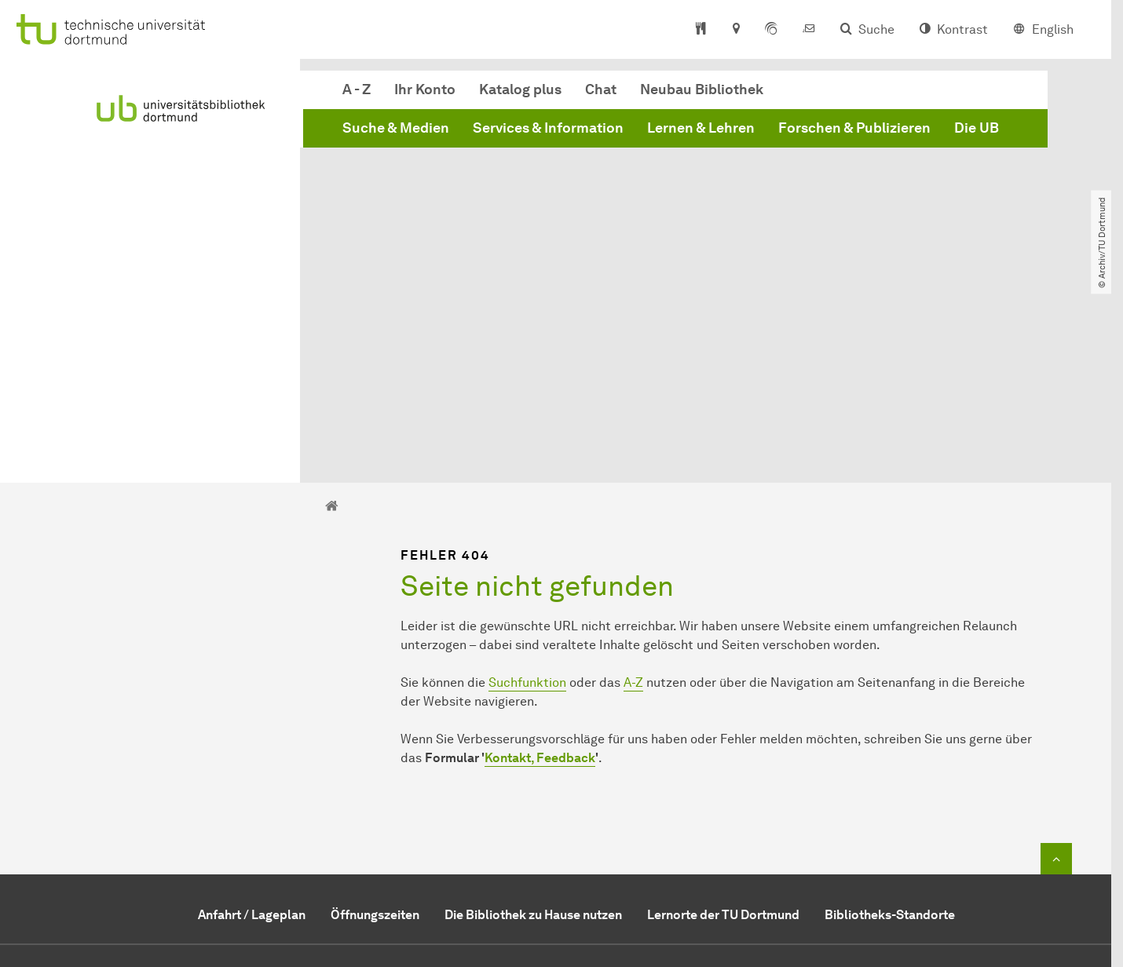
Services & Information (548, 128)
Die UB (976, 128)
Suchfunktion (527, 505)
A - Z (356, 89)
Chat (600, 89)
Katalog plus (520, 89)
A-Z (633, 505)
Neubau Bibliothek (701, 89)
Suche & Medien (395, 128)
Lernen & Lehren (701, 128)
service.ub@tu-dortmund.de (585, 839)
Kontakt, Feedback (540, 580)
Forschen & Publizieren (854, 128)
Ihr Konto (424, 89)
